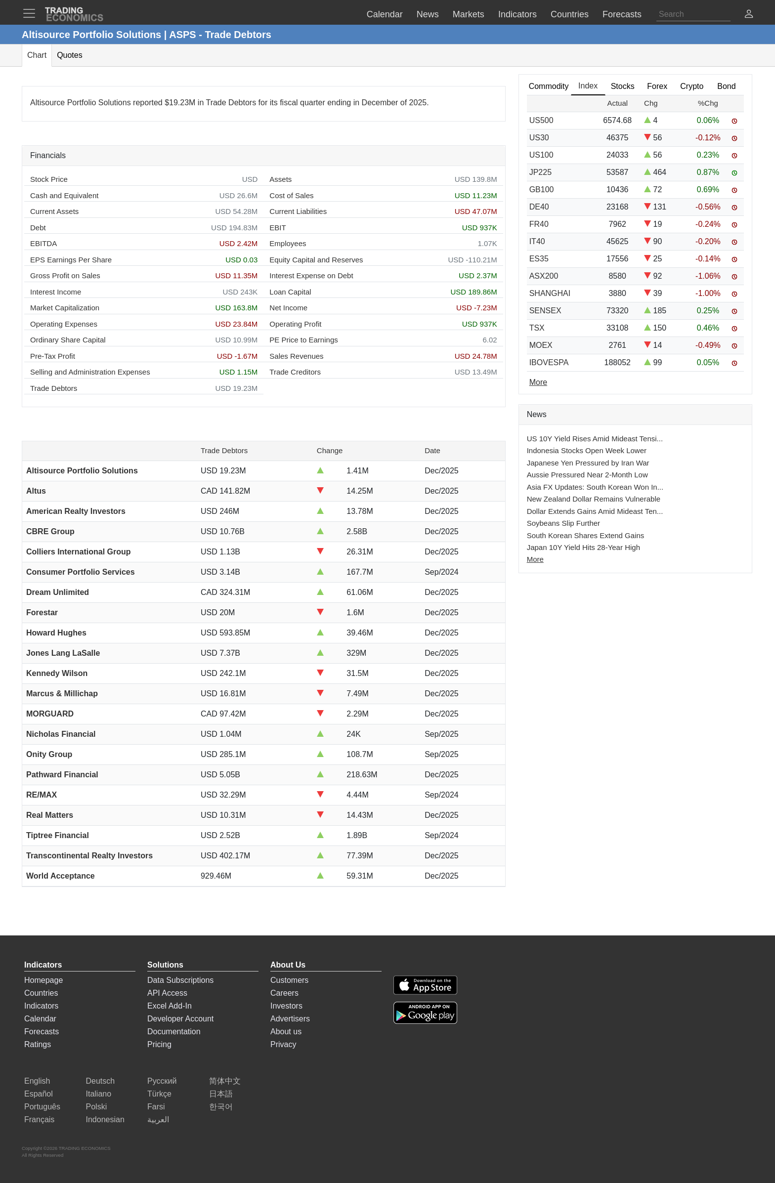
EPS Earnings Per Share (71, 259)
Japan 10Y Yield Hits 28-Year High (583, 547)
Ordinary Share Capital (68, 340)
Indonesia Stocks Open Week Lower (586, 450)
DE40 (539, 207)
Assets (280, 179)
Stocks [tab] (623, 86)
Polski (96, 1106)
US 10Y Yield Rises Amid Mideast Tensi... (595, 438)
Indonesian (105, 1119)
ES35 (539, 258)
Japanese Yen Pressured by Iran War (588, 463)
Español (38, 1094)
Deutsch (100, 1081)
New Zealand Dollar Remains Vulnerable (593, 499)
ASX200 (544, 276)
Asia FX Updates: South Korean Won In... (595, 487)
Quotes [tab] (70, 55)
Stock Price (49, 179)
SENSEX (545, 310)
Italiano (99, 1094)
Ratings (37, 1044)
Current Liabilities (298, 211)
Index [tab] (588, 86)
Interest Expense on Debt (311, 275)
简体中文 (225, 1081)
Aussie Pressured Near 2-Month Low (587, 474)
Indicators (41, 1006)
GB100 (541, 189)
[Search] (693, 14)
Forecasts (41, 1031)
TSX (537, 328)
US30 (539, 137)
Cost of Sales (291, 195)
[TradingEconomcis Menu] (32, 13)
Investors (286, 1006)
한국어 (221, 1106)
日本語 (221, 1094)
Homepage (43, 980)
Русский (161, 1081)
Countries (41, 993)
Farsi (156, 1106)
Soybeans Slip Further (563, 523)
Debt (38, 227)
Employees (287, 243)
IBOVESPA (549, 362)
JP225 (540, 172)
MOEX (541, 345)
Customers (289, 980)
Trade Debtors (53, 388)
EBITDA (43, 243)
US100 (541, 155)
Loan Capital (290, 292)
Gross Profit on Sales (65, 275)
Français (39, 1119)
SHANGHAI (550, 293)
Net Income (288, 307)
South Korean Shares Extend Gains (586, 535)
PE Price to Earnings (303, 340)
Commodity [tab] (549, 86)
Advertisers (290, 1018)
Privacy (283, 1044)
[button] (748, 15)
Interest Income (55, 292)
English (37, 1081)
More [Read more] (538, 382)
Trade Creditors (295, 372)
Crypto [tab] (691, 86)
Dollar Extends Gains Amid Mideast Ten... (595, 511)
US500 (541, 120)
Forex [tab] (657, 86)
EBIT (277, 227)
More (535, 559)
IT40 (537, 241)
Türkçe (159, 1094)
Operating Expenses (63, 324)
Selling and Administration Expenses (90, 372)
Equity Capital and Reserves (316, 259)
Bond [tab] (726, 86)
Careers (284, 993)
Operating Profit (295, 324)
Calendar (40, 1018)
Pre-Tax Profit (52, 356)
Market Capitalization (64, 307)
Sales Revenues (296, 356)
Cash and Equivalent (64, 195)
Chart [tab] (36, 55)
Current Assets (54, 211)
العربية (158, 1119)
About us (285, 1031)
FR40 (539, 224)
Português (42, 1106)
